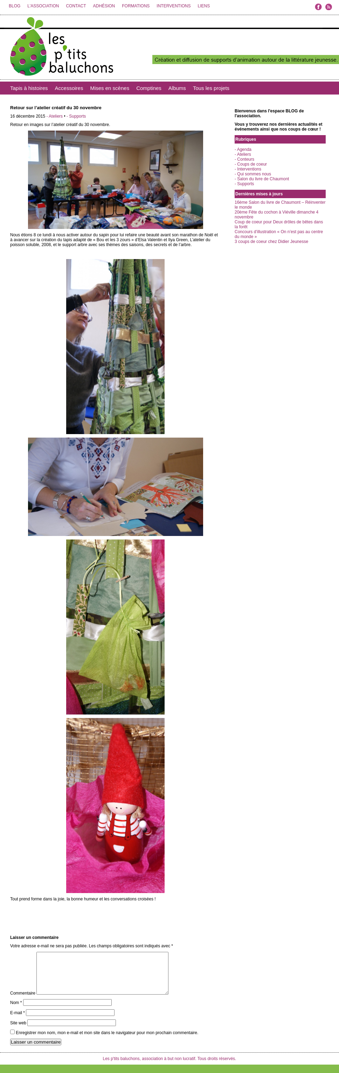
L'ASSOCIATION (43, 6)
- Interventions (248, 169)
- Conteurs (244, 159)
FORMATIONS (136, 6)
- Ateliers (54, 116)
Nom (16, 1011)
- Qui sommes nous (253, 174)
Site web (18, 1031)
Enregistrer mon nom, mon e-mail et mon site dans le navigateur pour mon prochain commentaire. (107, 1041)
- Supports (76, 116)
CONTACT (76, 6)
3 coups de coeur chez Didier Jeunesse (271, 241)
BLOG (14, 6)
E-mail (17, 1021)
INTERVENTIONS (174, 6)
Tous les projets (211, 88)
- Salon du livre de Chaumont (262, 178)
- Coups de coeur (251, 164)
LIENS (204, 6)
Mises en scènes (109, 88)
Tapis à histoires (29, 88)
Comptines (148, 88)
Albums (177, 88)
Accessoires (69, 88)
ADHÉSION (104, 6)
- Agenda (243, 149)
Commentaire (22, 1001)
